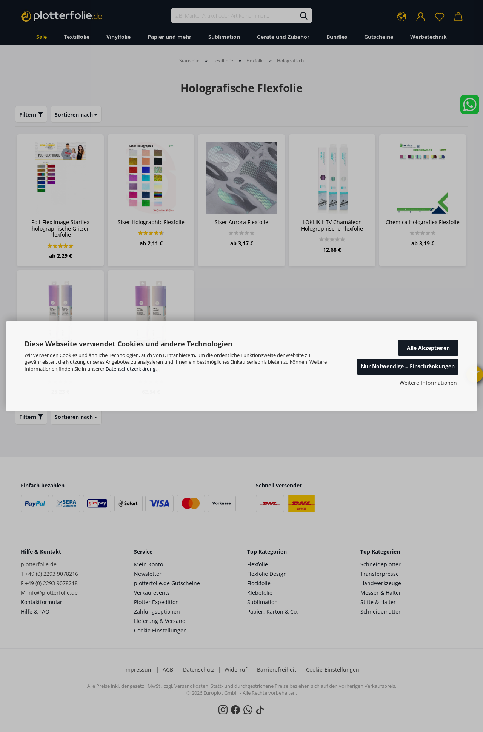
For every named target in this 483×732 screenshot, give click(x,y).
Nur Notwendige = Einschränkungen (408, 366)
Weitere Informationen (428, 382)
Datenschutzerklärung (130, 368)
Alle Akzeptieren (428, 347)
